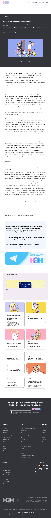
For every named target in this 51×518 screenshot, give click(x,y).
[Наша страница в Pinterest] (41, 469)
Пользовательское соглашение (10, 509)
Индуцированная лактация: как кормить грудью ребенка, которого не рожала (14, 345)
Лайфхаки (30, 341)
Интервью (5, 446)
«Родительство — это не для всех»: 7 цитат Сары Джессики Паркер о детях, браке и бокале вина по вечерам (36, 358)
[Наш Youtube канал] (44, 469)
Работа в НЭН (6, 472)
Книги (22, 448)
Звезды (22, 450)
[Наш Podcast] (47, 469)
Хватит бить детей (25, 457)
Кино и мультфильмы (26, 446)
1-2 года (44, 432)
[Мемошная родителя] (41, 466)
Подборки (5, 444)
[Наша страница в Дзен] (36, 469)
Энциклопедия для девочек (27, 455)
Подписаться (36, 409)
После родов (6, 437)
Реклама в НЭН (7, 468)
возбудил (40, 109)
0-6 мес (44, 428)
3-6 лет (44, 437)
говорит (35, 118)
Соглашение (6, 481)
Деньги (22, 437)
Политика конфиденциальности (41, 509)
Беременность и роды (8, 435)
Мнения (7, 289)
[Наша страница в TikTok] (39, 469)
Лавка (34, 2)
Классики (23, 453)
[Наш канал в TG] (36, 466)
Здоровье (23, 439)
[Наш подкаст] (36, 472)
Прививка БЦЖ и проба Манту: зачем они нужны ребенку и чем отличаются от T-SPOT (35, 382)
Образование (24, 444)
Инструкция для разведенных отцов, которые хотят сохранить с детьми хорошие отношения (14, 358)
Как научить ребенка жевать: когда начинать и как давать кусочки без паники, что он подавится (14, 317)
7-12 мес (44, 430)
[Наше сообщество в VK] (44, 466)
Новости (6, 16)
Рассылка (41, 2)
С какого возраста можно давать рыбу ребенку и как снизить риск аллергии (35, 318)
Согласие (5, 483)
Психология (23, 441)
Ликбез (8, 341)
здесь (18, 212)
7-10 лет (44, 439)
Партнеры (5, 450)
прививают (30, 75)
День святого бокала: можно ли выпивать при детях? (14, 371)
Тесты (4, 448)
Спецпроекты (6, 470)
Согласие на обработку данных (25, 509)
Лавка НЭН (6, 474)
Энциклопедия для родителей (28, 428)
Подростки (45, 441)
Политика (5, 486)
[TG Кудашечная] (39, 466)
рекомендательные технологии (37, 514)
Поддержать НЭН (7, 477)
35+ (21, 432)
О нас (4, 465)
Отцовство (23, 430)
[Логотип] (6, 2)
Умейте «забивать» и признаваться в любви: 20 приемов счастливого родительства (35, 345)
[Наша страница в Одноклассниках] (47, 466)
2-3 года (44, 435)
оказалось (32, 213)
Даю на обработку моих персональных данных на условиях (25, 413)
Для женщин (6, 439)
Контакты (5, 479)
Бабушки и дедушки (26, 435)
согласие (16, 412)
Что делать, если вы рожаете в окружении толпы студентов (13, 384)
